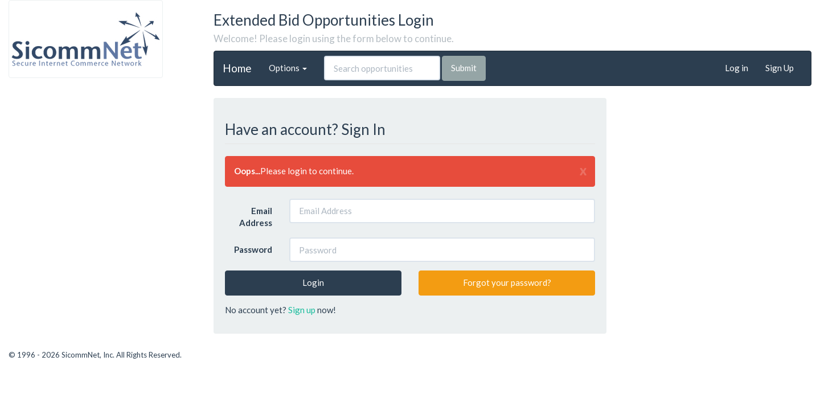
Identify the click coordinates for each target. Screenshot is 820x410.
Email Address (255, 217)
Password (253, 249)
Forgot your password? (507, 282)
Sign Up (779, 68)
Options (288, 68)
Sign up (301, 310)
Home (237, 67)
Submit (464, 68)
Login (313, 282)
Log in (736, 68)
